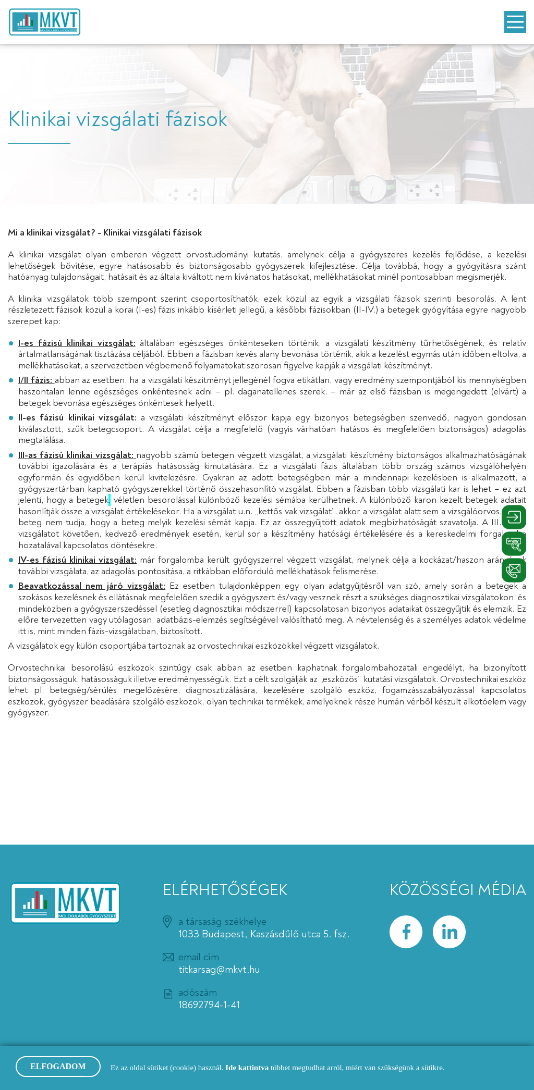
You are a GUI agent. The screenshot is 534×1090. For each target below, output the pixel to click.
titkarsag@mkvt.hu (219, 969)
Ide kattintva (248, 1067)
